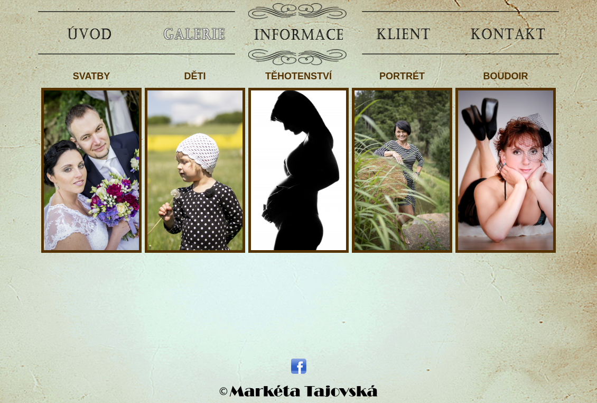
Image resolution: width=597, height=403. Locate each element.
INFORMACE (298, 33)
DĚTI (195, 162)
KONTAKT (507, 33)
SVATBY (91, 162)
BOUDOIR (505, 162)
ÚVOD (89, 33)
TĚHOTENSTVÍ (298, 162)
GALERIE (194, 33)
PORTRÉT (402, 162)
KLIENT (403, 33)
